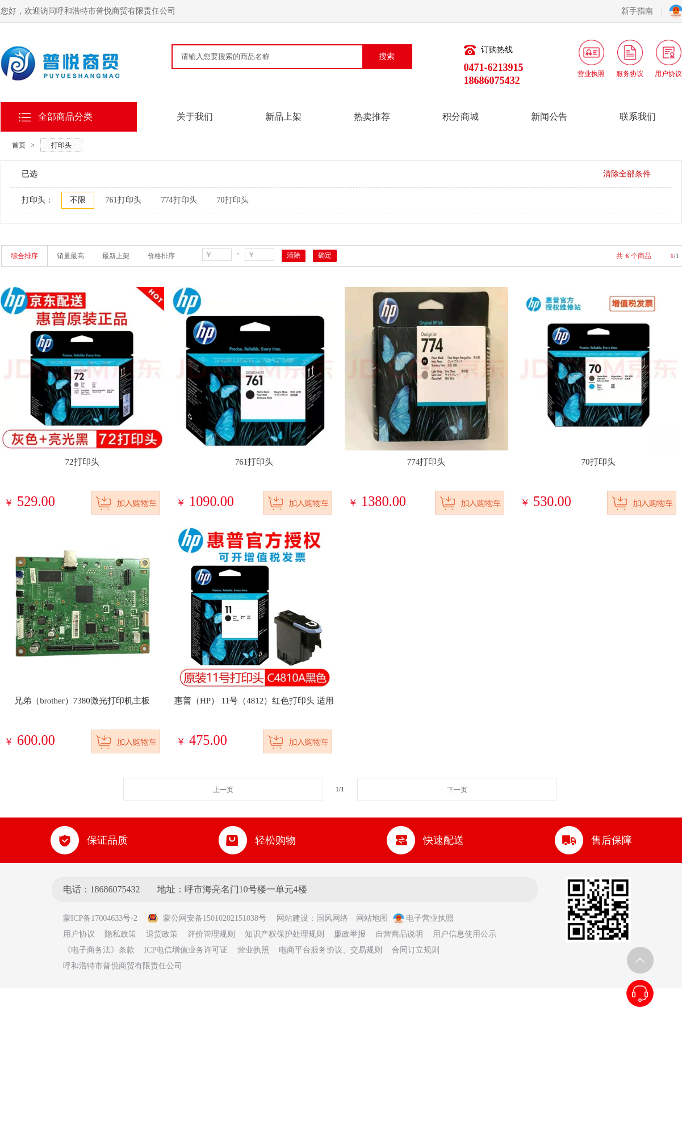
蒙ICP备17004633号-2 (104, 918)
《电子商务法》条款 (99, 950)
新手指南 (641, 11)
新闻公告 (549, 116)
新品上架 (283, 116)
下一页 (457, 790)
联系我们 (638, 116)
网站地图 (372, 918)
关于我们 (195, 116)
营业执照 (253, 950)
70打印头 (233, 200)
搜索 (387, 56)
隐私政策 (120, 934)
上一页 (223, 790)
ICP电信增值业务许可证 (186, 950)
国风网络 (332, 918)
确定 (325, 255)
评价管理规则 (211, 934)
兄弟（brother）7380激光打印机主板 (81, 700)
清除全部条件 (627, 174)
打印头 (61, 145)
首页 (19, 145)
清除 (293, 255)
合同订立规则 (416, 950)
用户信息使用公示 (464, 934)
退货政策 (162, 934)
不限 (78, 200)
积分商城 (460, 116)
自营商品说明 (399, 934)
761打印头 (123, 200)
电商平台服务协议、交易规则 (330, 950)
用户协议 (79, 934)
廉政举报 (350, 934)
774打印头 (179, 200)
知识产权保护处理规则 (284, 934)
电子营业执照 (423, 918)
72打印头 (82, 461)
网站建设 (292, 918)
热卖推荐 (372, 116)
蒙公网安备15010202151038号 (206, 918)
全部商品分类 (65, 116)
